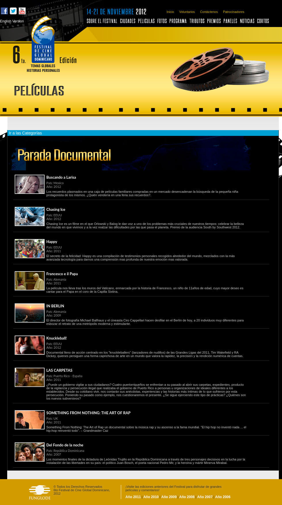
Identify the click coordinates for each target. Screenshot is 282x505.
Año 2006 (222, 497)
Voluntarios (187, 12)
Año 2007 (204, 497)
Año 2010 (150, 497)
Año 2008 (187, 497)
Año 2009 (169, 497)
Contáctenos (209, 12)
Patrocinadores (233, 12)
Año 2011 (133, 497)
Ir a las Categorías (25, 133)
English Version (12, 21)
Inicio (170, 12)
